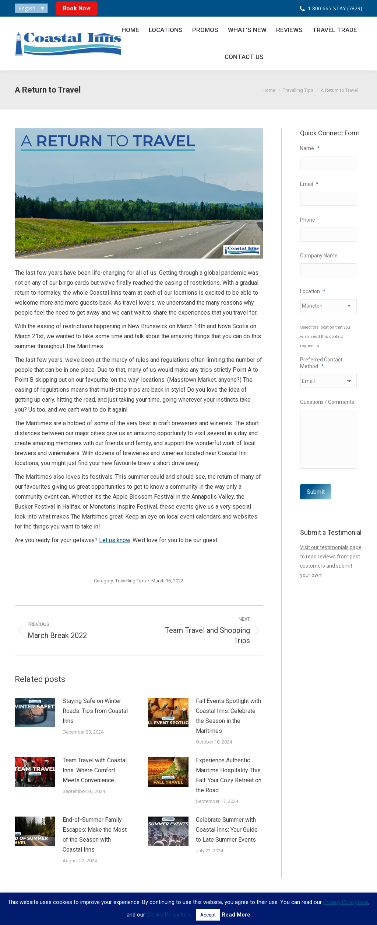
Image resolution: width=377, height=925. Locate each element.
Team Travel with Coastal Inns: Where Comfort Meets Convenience (95, 770)
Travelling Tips (130, 580)
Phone (307, 220)
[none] (31, 8)
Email (309, 184)
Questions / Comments (327, 402)
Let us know (114, 540)
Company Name (319, 256)
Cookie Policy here (169, 914)
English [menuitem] (27, 8)
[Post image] (35, 712)
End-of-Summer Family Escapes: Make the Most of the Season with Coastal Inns (95, 834)
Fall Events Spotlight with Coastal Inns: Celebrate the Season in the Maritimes (228, 715)
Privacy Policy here (346, 902)
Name (310, 148)
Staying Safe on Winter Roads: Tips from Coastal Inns (95, 710)
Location (312, 291)
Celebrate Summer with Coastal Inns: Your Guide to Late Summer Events (227, 829)
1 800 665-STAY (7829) (335, 8)
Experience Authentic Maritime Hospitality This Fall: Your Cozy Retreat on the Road (228, 775)
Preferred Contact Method (321, 363)
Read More (236, 914)
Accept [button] (208, 915)
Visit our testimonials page (331, 547)
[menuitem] (31, 8)
